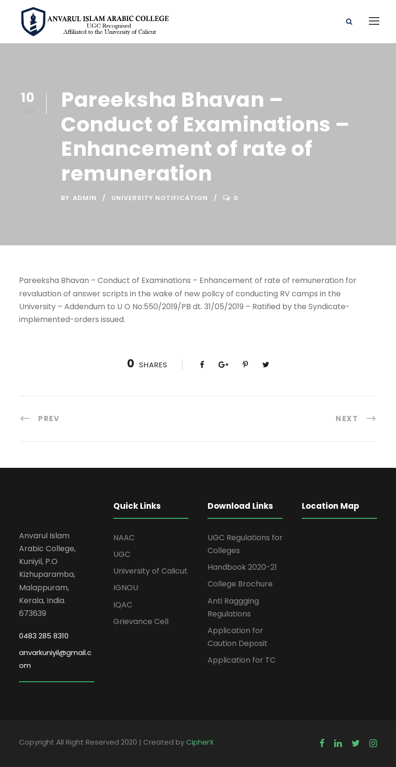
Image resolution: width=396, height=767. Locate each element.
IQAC (122, 604)
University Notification (159, 197)
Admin (85, 197)
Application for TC (242, 660)
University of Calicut (150, 570)
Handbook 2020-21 (242, 567)
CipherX (200, 742)
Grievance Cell (140, 621)
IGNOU (125, 587)
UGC (121, 554)
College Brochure (240, 583)
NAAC (124, 537)
